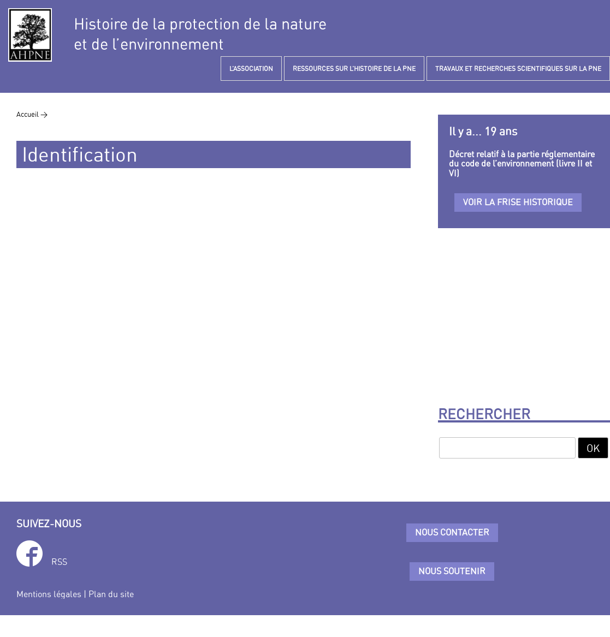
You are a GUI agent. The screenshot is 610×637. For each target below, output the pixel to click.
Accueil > (32, 114)
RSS (59, 561)
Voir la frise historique (518, 202)
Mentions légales (48, 593)
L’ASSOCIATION (251, 68)
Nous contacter (452, 532)
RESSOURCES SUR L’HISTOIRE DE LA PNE (354, 68)
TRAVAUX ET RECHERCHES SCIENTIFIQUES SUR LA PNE (518, 68)
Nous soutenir (451, 570)
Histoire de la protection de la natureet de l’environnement (200, 33)
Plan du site (111, 593)
